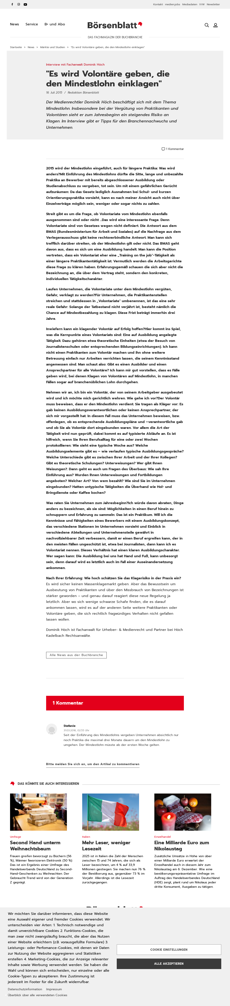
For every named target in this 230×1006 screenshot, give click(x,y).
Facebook (12, 4)
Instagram (19, 4)
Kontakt (158, 4)
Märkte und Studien (52, 47)
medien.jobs (172, 4)
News (31, 47)
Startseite (16, 47)
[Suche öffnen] (206, 25)
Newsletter (213, 4)
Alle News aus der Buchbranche (76, 655)
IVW (202, 4)
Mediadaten (189, 4)
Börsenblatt (115, 25)
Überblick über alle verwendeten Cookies (37, 995)
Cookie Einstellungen (169, 950)
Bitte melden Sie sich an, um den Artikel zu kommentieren (92, 764)
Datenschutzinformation (25, 989)
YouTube (25, 4)
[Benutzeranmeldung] (215, 25)
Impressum (54, 989)
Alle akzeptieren (169, 964)
